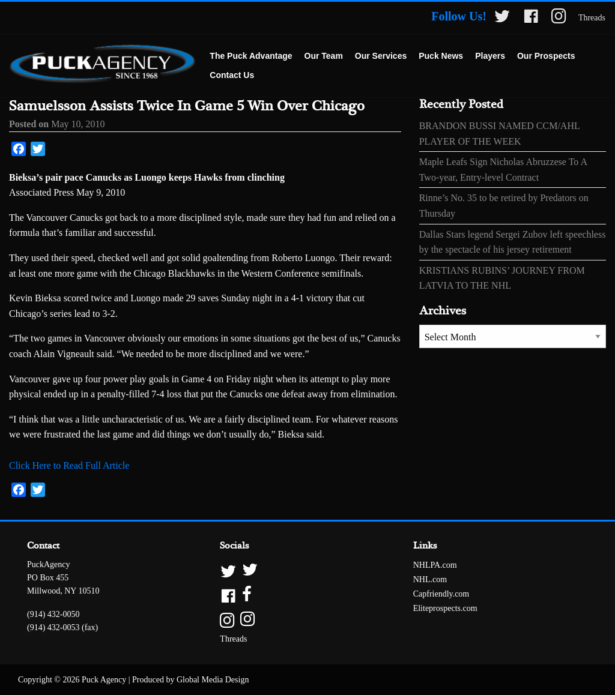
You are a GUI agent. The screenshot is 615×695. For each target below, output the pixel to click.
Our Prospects (546, 56)
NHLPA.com (435, 565)
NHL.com (430, 579)
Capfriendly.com (441, 593)
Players (490, 56)
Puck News (441, 56)
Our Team (323, 56)
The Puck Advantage (251, 56)
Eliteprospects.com (445, 608)
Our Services (381, 56)
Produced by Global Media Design (190, 679)
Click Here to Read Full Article (69, 465)
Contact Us (232, 75)
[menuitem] (251, 56)
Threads (591, 17)
